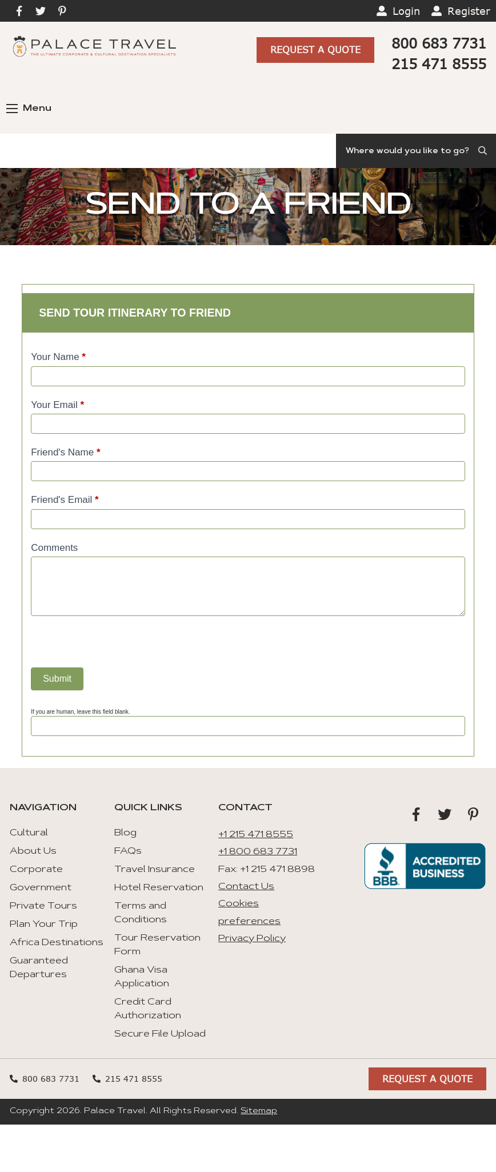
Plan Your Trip (44, 924)
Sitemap (259, 1111)
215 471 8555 (438, 63)
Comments (54, 547)
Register (468, 11)
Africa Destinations (56, 942)
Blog (125, 833)
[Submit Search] (483, 150)
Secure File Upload (160, 1034)
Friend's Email (65, 499)
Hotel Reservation (158, 888)
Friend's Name (65, 452)
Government (40, 888)
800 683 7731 (438, 43)
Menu (28, 108)
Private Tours (43, 906)
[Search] (416, 151)
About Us (33, 851)
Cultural (29, 833)
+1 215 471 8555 (255, 834)
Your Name (58, 356)
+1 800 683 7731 (257, 852)
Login (406, 11)
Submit (57, 678)
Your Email (57, 404)
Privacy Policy (252, 938)
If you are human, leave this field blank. (80, 712)
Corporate (36, 869)
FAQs (128, 851)
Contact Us (246, 886)
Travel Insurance (154, 869)
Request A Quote (315, 48)
